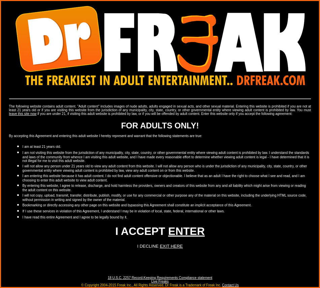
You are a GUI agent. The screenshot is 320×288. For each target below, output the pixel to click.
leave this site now (23, 114)
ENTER (186, 231)
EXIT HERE (171, 246)
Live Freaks (160, 281)
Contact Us (230, 285)
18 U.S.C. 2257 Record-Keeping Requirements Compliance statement (160, 278)
